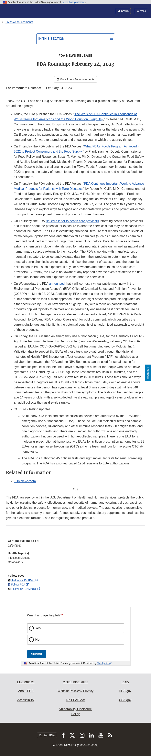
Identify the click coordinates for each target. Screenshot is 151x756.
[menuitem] (75, 544)
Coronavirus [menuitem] (15, 562)
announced (57, 283)
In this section (51, 38)
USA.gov (125, 700)
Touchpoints (103, 663)
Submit (36, 654)
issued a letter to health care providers (72, 221)
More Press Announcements (75, 79)
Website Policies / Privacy (75, 691)
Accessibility (25, 700)
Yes (38, 628)
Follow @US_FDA (23, 580)
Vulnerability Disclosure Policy (75, 711)
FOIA (125, 682)
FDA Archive (25, 682)
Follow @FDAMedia (24, 588)
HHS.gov (125, 691)
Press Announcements (19, 22)
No (37, 639)
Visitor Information (75, 682)
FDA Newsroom (25, 481)
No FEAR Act (75, 700)
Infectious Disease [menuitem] (19, 557)
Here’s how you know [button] (74, 2)
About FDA (25, 691)
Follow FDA (18, 584)
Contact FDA (47, 735)
